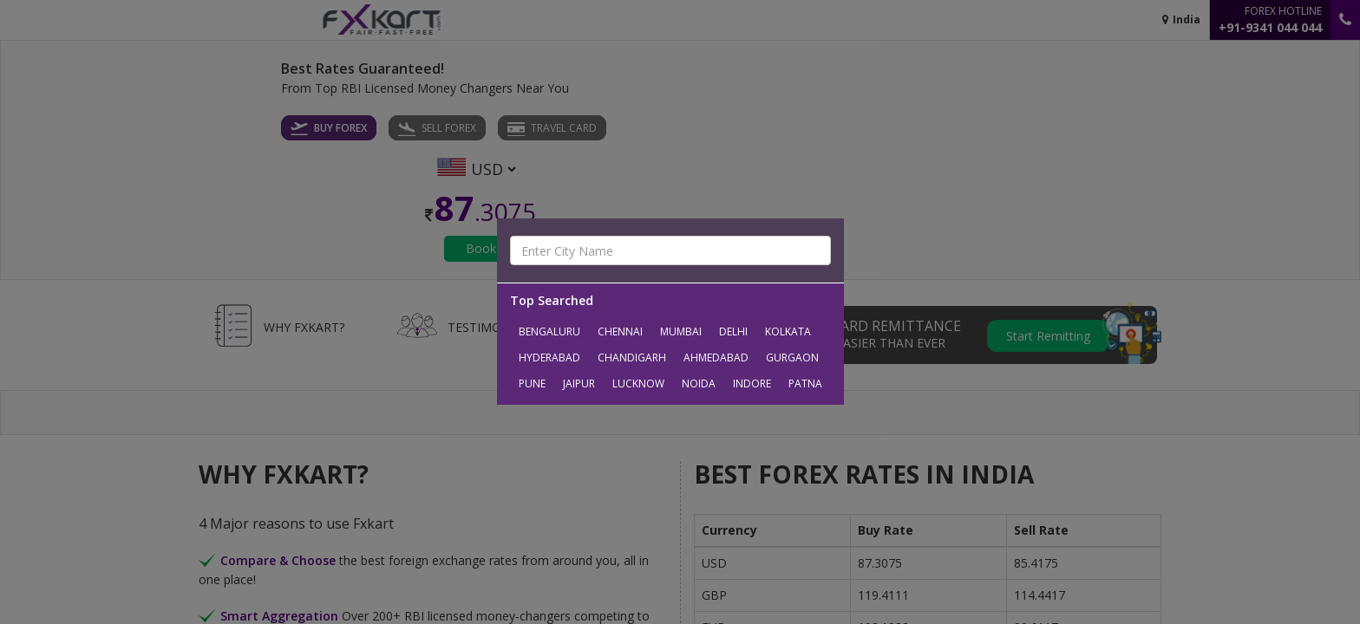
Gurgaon (792, 357)
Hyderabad (549, 357)
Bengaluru (549, 331)
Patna (805, 383)
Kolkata (788, 331)
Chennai (620, 331)
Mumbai (681, 331)
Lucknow (638, 383)
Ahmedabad (716, 357)
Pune (532, 383)
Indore (752, 383)
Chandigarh (632, 357)
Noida (699, 383)
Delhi (733, 331)
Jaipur (579, 383)
